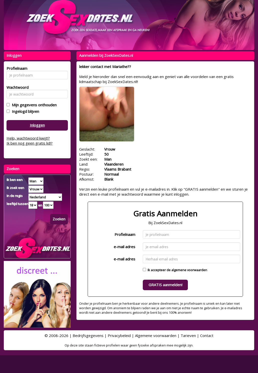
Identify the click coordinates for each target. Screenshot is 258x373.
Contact (206, 335)
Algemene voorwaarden (155, 335)
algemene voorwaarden (189, 270)
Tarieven (188, 335)
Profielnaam (124, 234)
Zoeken (59, 218)
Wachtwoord (16, 87)
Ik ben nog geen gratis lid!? (30, 143)
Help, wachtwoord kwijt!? (28, 138)
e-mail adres (124, 246)
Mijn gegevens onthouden (33, 104)
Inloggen (37, 125)
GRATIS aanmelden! (165, 284)
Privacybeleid (119, 335)
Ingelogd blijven (24, 111)
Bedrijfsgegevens (88, 335)
